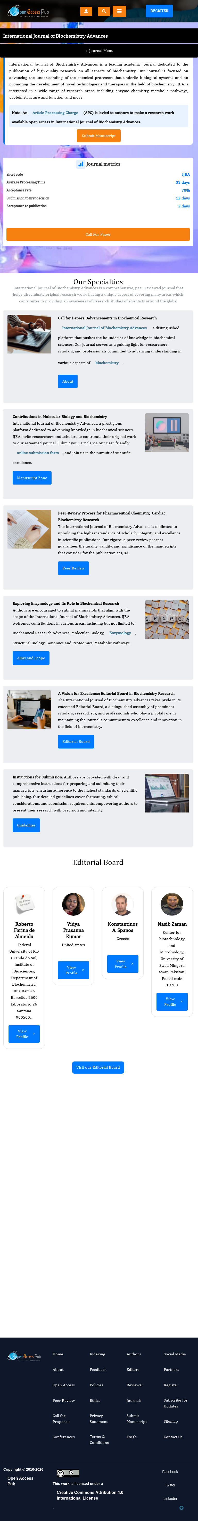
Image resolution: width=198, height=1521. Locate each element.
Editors (133, 1369)
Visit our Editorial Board (98, 1067)
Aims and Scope (31, 657)
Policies (96, 1384)
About (67, 381)
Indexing (97, 1353)
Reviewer (135, 1384)
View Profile (26, 1033)
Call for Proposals (61, 1418)
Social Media (175, 1353)
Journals (134, 1400)
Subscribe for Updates (176, 1403)
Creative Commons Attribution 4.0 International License (90, 1495)
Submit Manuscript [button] (99, 135)
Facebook (170, 1472)
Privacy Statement (99, 1418)
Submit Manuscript (137, 1418)
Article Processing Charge (55, 112)
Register (159, 10)
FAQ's (132, 1436)
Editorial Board (76, 741)
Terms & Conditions (99, 1439)
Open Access (64, 1384)
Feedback (98, 1369)
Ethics (95, 1400)
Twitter (170, 1485)
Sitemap (171, 1421)
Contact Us (173, 1436)
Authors (134, 1353)
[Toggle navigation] (119, 11)
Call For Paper (98, 234)
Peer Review (73, 568)
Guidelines (26, 825)
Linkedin (170, 1498)
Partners (171, 1369)
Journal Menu (99, 41)
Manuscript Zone (32, 477)
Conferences (64, 1436)
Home (58, 1353)
